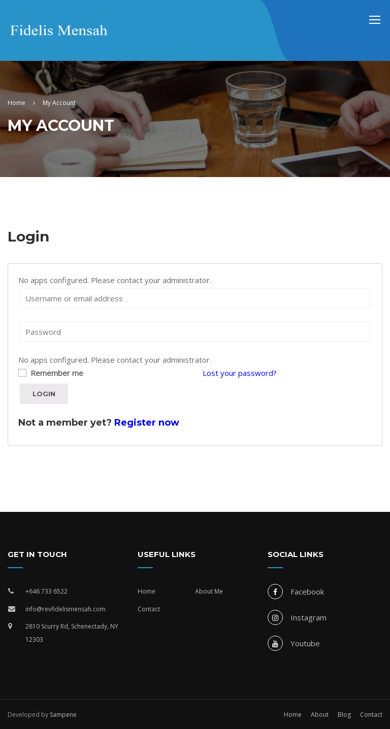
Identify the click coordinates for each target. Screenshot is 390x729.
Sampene (63, 714)
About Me (209, 591)
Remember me (50, 373)
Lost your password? (240, 373)
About (320, 714)
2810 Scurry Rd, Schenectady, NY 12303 (71, 633)
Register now (146, 422)
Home (146, 591)
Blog (344, 714)
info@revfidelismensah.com (65, 609)
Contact (149, 609)
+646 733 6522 (46, 591)
